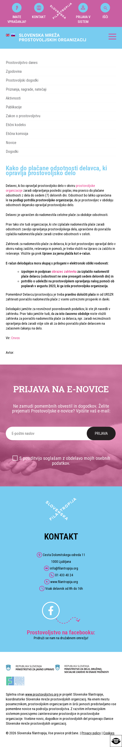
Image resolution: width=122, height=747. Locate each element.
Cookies (108, 733)
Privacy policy (91, 733)
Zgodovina (14, 71)
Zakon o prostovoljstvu (23, 116)
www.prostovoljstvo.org (41, 694)
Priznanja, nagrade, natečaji (26, 89)
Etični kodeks (16, 124)
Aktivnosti (13, 98)
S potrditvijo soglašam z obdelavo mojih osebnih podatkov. (64, 461)
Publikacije (14, 107)
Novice (11, 142)
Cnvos (15, 338)
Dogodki (12, 151)
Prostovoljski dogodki (22, 80)
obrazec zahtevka (64, 271)
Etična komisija (17, 133)
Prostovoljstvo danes (22, 62)
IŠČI (105, 11)
